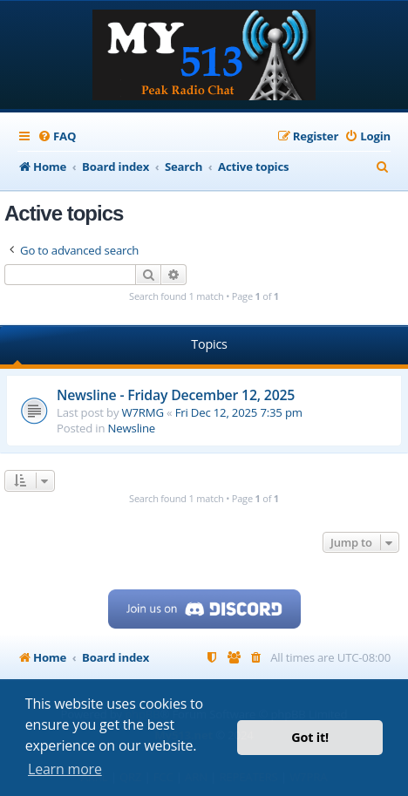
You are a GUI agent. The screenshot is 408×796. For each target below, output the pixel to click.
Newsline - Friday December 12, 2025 (176, 395)
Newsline (131, 428)
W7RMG (143, 412)
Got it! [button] (310, 737)
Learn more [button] (65, 769)
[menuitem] (56, 136)
